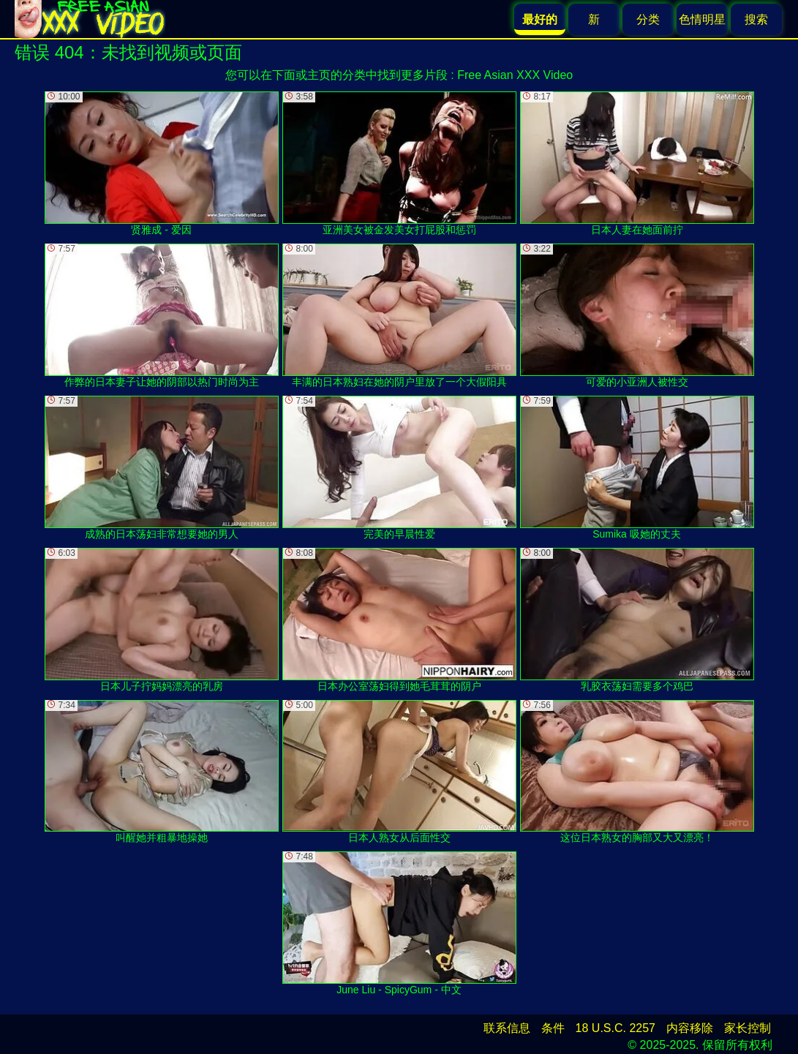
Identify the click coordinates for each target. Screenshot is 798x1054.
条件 (553, 1028)
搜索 (756, 19)
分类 (648, 19)
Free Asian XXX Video (515, 75)
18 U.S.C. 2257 (615, 1028)
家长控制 (747, 1028)
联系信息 (506, 1028)
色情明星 (702, 19)
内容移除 (689, 1028)
